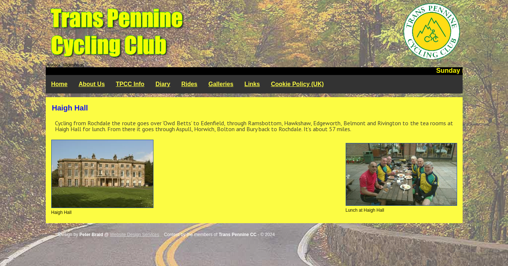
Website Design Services (134, 234)
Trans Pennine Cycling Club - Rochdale (254, 31)
